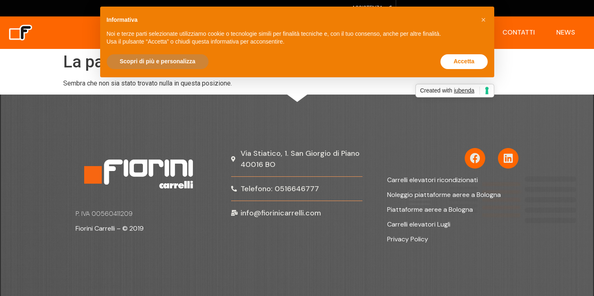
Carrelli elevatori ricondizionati (432, 180)
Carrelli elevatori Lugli (418, 224)
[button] (483, 19)
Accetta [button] (464, 61)
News (565, 32)
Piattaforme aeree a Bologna (430, 209)
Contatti (518, 32)
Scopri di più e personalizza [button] (157, 61)
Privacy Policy (407, 239)
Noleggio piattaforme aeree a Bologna (444, 194)
